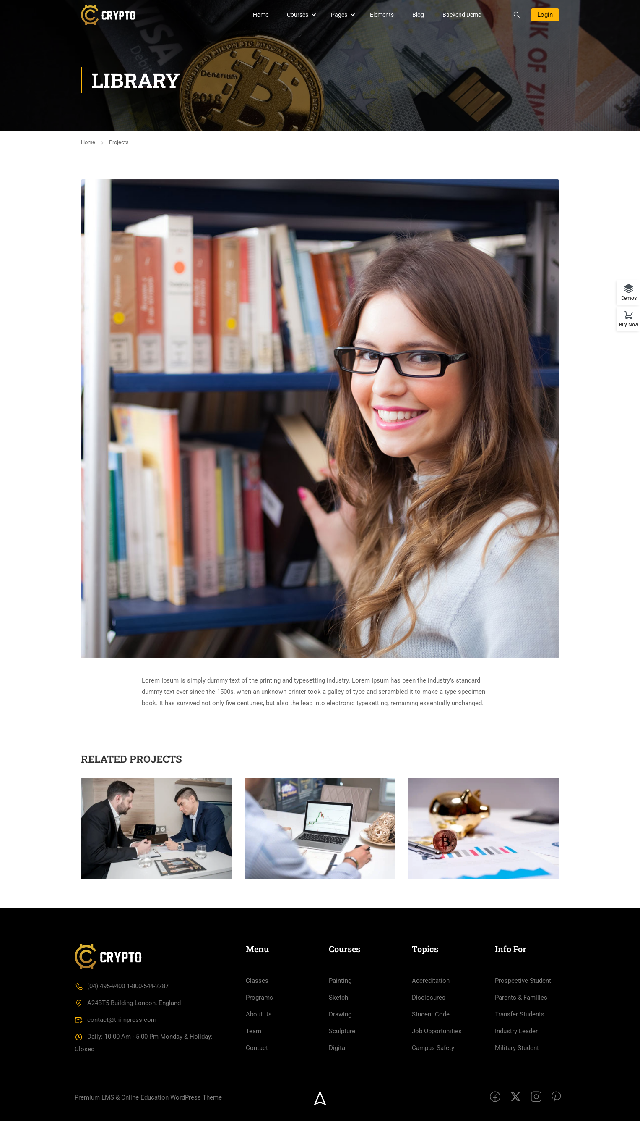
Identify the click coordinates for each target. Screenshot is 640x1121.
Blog (418, 14)
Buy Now (628, 324)
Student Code (431, 1014)
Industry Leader (516, 1031)
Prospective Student (523, 980)
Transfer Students (519, 1014)
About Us (259, 1014)
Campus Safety (433, 1048)
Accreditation (431, 980)
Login (545, 14)
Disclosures (428, 997)
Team (253, 1031)
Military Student (517, 1048)
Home (260, 14)
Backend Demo (461, 14)
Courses (297, 14)
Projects (119, 142)
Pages (339, 14)
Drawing (340, 1014)
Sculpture (342, 1031)
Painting (340, 980)
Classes (257, 980)
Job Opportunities (437, 1031)
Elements (382, 14)
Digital (338, 1048)
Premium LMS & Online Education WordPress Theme (148, 1098)
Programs (259, 997)
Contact (257, 1048)
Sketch (338, 997)
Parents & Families (521, 997)
